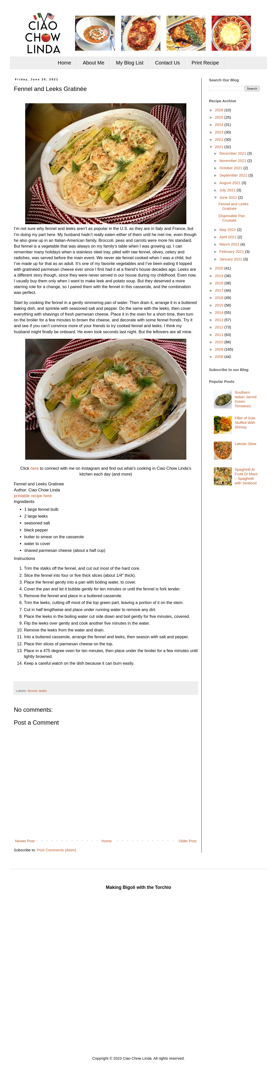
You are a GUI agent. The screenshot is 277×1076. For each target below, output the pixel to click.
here (34, 468)
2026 (219, 110)
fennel (32, 691)
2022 (219, 139)
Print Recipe (205, 62)
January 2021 (231, 259)
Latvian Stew (245, 444)
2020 (219, 268)
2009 (219, 349)
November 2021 (233, 160)
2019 (219, 276)
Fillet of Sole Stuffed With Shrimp (245, 422)
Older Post (187, 841)
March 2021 (229, 244)
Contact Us (167, 62)
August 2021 (230, 183)
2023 (219, 132)
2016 (219, 297)
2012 (219, 327)
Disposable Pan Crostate (232, 218)
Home (64, 62)
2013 (219, 320)
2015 (219, 305)
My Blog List (130, 62)
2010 (219, 342)
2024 (219, 124)
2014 (219, 312)
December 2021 (233, 153)
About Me (94, 62)
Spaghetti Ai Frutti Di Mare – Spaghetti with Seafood (246, 476)
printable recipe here (33, 495)
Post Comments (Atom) (56, 850)
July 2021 (227, 190)
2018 (219, 283)
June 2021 (228, 197)
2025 (219, 117)
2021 (219, 147)
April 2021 (228, 237)
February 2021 (232, 251)
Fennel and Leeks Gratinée (234, 206)
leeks (43, 691)
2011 (219, 334)
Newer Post (25, 841)
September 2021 (233, 175)
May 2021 (228, 229)
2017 (219, 290)
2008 (219, 356)
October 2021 (231, 168)
